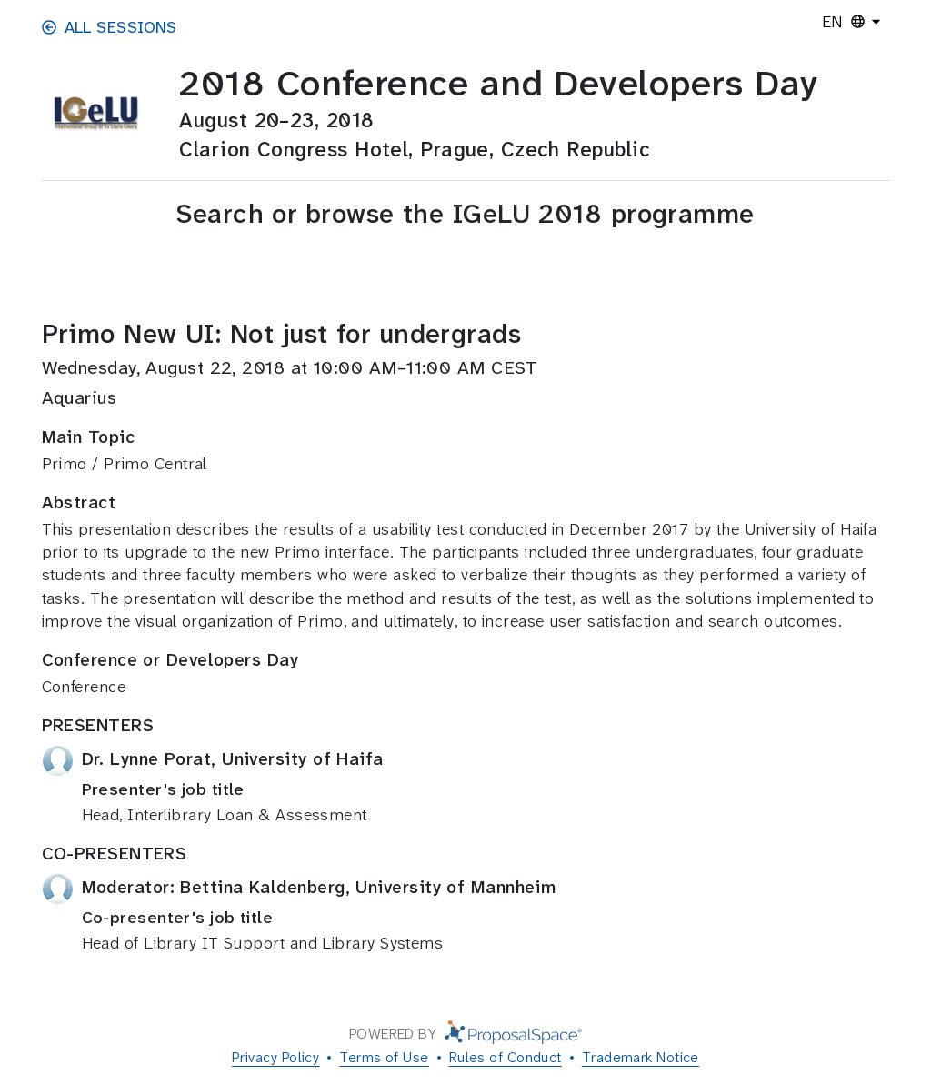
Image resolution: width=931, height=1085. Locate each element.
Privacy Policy (275, 1057)
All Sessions (109, 27)
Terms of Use (383, 1057)
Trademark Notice (640, 1057)
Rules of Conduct (505, 1057)
